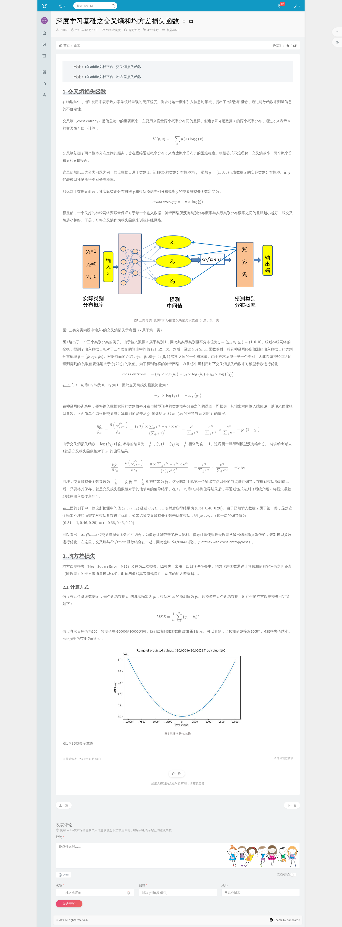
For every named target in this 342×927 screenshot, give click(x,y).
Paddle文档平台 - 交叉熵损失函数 (113, 66)
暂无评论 (134, 30)
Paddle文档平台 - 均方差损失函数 (113, 76)
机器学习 (173, 30)
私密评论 (283, 875)
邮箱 (143, 885)
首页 (64, 45)
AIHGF (64, 30)
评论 (60, 837)
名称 (60, 885)
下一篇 (292, 805)
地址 (224, 885)
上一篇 (63, 805)
